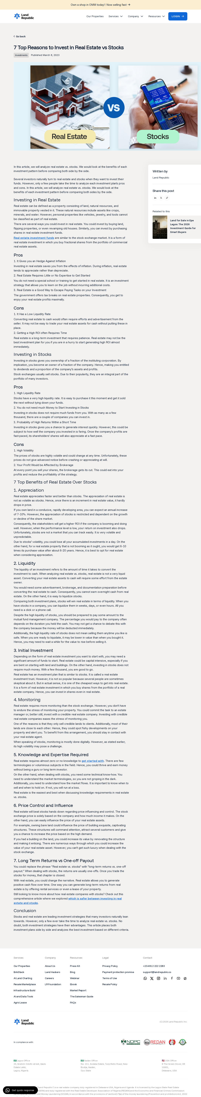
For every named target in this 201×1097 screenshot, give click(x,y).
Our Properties (22, 966)
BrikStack (19, 972)
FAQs (73, 1002)
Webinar (74, 978)
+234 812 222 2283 (154, 966)
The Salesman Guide (81, 996)
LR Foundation (53, 984)
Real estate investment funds (34, 238)
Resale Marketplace (25, 984)
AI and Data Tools (23, 996)
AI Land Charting (23, 978)
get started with (93, 761)
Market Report (78, 990)
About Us (50, 966)
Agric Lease (20, 1002)
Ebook (73, 984)
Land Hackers (52, 972)
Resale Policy (109, 984)
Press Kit (75, 966)
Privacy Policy (110, 966)
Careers (49, 978)
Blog (72, 972)
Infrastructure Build (24, 990)
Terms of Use (109, 978)
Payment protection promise (118, 972)
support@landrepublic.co (157, 972)
